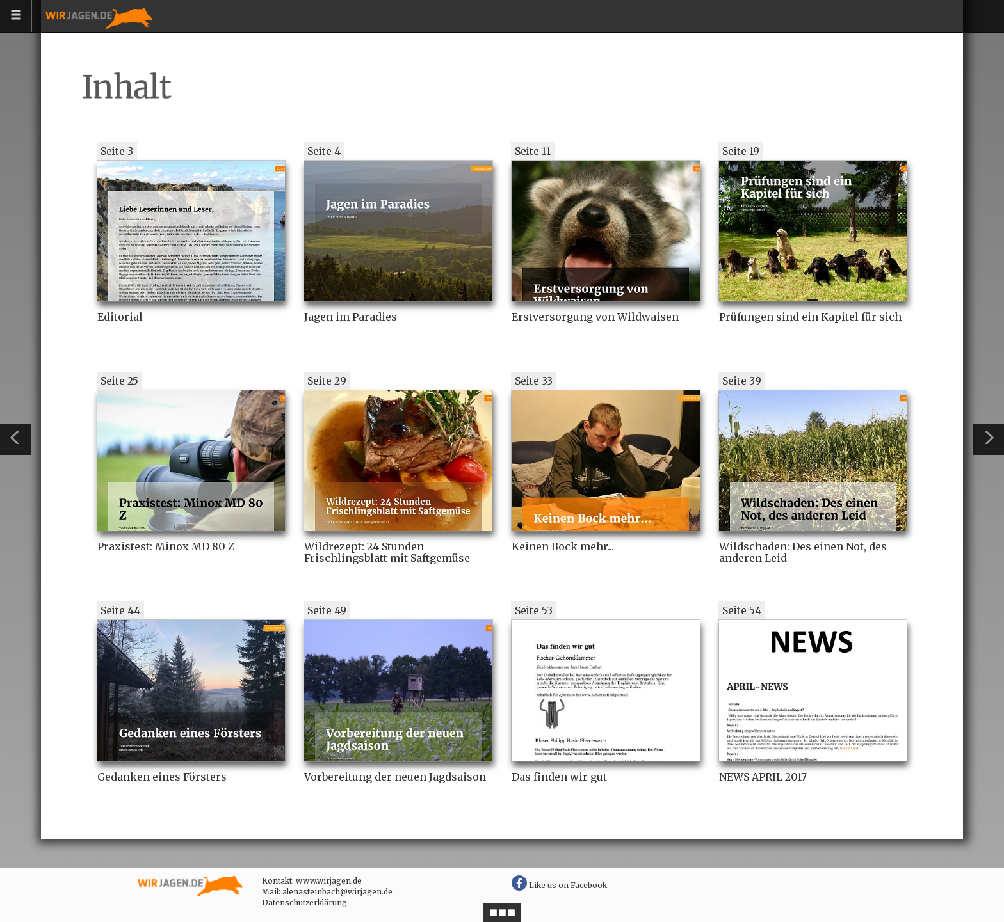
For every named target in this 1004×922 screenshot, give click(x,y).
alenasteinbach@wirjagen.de (337, 891)
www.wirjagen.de (329, 881)
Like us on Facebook (559, 885)
